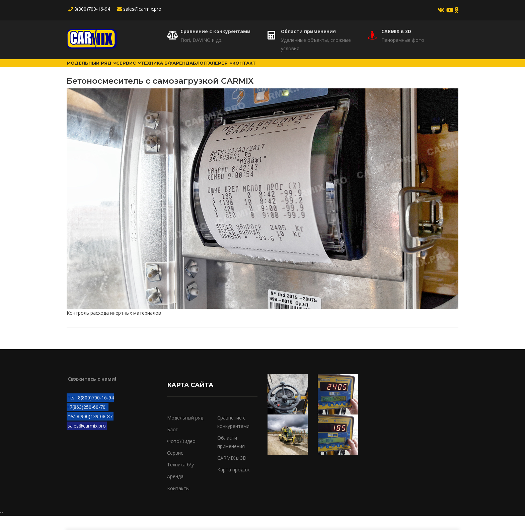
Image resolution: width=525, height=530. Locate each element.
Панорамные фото (402, 40)
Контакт (332, 70)
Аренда (231, 70)
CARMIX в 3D (396, 31)
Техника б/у (192, 70)
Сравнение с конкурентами (215, 31)
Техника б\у (180, 478)
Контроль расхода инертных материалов (114, 327)
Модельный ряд (99, 70)
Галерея (294, 70)
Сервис (150, 70)
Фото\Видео (181, 455)
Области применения (308, 31)
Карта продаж (233, 483)
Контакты (178, 502)
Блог (261, 70)
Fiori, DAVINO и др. (201, 40)
